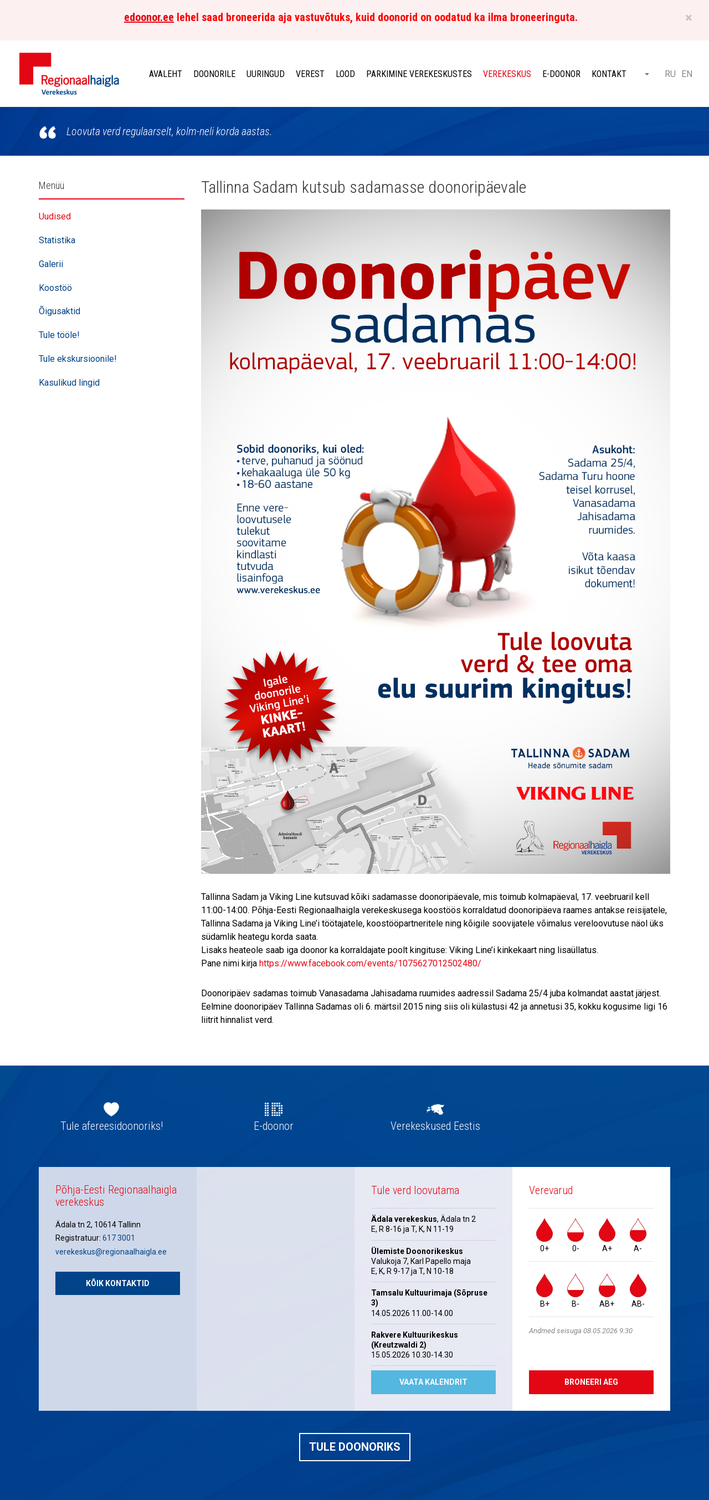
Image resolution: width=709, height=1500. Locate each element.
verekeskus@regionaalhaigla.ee (111, 1251)
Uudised (55, 216)
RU (670, 74)
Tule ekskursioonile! (78, 359)
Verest (310, 74)
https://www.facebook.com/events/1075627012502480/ (370, 963)
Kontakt (609, 74)
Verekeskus (507, 74)
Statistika (57, 240)
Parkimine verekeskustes (419, 74)
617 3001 (118, 1237)
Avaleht (165, 74)
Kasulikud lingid (69, 382)
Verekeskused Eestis (435, 1126)
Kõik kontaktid (118, 1283)
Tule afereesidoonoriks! (111, 1126)
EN (686, 74)
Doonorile (214, 74)
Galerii (51, 264)
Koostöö (55, 288)
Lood (345, 74)
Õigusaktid (59, 311)
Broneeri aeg (591, 1382)
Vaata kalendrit (433, 1382)
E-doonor (561, 74)
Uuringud (265, 74)
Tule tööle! (59, 335)
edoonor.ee (149, 17)
